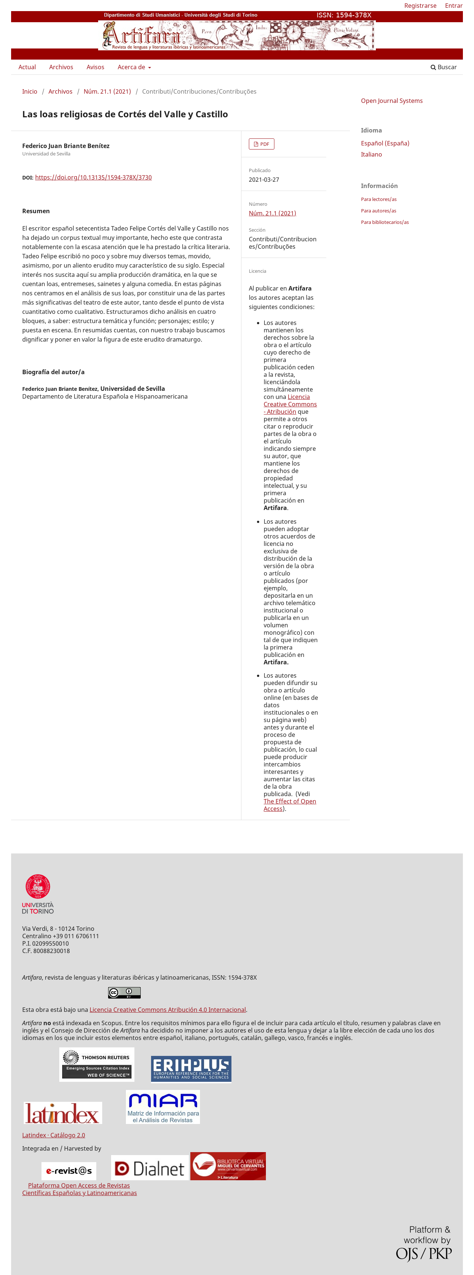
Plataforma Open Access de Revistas (79, 1185)
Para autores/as (378, 210)
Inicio (29, 91)
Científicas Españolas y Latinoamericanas (79, 1193)
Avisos (95, 67)
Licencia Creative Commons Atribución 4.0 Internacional (168, 1010)
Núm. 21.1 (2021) (107, 91)
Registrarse (420, 5)
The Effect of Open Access (290, 805)
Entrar (454, 5)
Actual (27, 67)
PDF (264, 144)
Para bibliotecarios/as (385, 222)
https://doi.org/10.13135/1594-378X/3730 (93, 177)
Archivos (61, 67)
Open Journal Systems (392, 101)
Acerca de (132, 67)
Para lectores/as (379, 199)
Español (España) (385, 143)
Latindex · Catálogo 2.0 (53, 1135)
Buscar (444, 67)
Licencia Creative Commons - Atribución (290, 404)
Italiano (371, 154)
